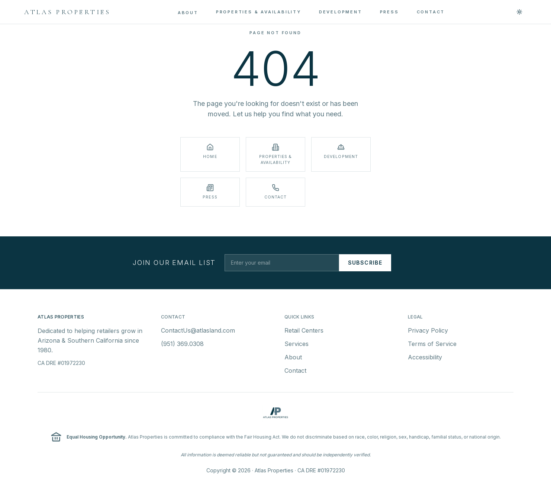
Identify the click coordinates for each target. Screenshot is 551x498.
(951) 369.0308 (182, 344)
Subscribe (365, 262)
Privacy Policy (428, 331)
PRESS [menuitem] (389, 11)
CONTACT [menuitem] (431, 11)
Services (296, 344)
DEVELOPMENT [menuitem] (340, 11)
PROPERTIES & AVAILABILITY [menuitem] (258, 11)
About (293, 358)
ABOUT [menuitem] (188, 12)
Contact (295, 371)
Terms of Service (432, 344)
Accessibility (425, 358)
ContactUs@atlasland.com (198, 331)
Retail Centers (303, 331)
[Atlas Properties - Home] (67, 12)
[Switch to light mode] (519, 11)
